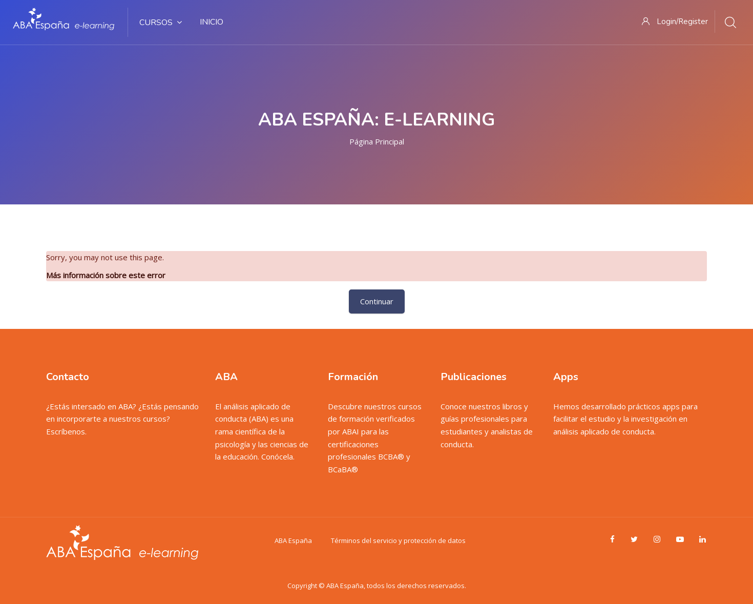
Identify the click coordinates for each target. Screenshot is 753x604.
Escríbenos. (66, 431)
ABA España (293, 540)
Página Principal (376, 141)
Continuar (376, 301)
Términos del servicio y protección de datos (398, 540)
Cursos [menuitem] (160, 22)
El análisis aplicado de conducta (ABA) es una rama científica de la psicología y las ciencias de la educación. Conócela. (261, 431)
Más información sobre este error (105, 275)
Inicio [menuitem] (211, 22)
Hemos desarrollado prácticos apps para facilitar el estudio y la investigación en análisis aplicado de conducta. (625, 418)
